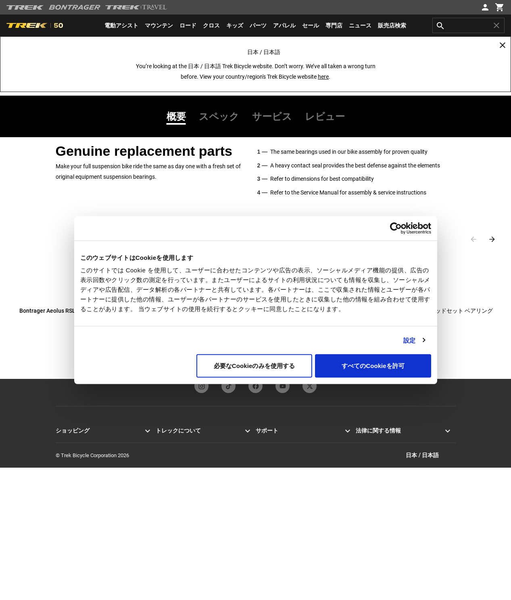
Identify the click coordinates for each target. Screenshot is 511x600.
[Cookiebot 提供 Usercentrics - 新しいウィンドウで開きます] (396, 228)
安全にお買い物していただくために (298, 489)
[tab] (179, 117)
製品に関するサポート (282, 509)
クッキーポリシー (377, 450)
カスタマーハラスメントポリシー (395, 480)
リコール (366, 460)
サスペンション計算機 (282, 538)
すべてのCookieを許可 (373, 365)
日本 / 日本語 (430, 587)
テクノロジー (171, 470)
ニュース (166, 441)
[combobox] (468, 25)
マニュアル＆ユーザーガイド (290, 499)
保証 (261, 480)
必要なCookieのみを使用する (254, 365)
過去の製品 (269, 528)
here (323, 76)
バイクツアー (71, 557)
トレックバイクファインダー (90, 538)
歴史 (161, 460)
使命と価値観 (171, 450)
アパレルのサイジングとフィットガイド (303, 547)
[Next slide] (492, 239)
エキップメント (74, 489)
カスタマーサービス (279, 441)
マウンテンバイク (77, 450)
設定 (409, 340)
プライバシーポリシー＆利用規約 (395, 441)
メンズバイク (71, 470)
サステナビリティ (177, 489)
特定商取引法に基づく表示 (387, 470)
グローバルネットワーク (184, 509)
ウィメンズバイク (77, 480)
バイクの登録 (271, 518)
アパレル (66, 499)
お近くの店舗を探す (79, 547)
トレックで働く (174, 499)
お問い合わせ (271, 450)
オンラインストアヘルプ (284, 460)
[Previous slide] (473, 239)
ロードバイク (71, 441)
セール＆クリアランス (82, 509)
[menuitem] (121, 25)
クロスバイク (71, 460)
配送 (261, 470)
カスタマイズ (71, 518)
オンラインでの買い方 (82, 528)
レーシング (169, 480)
